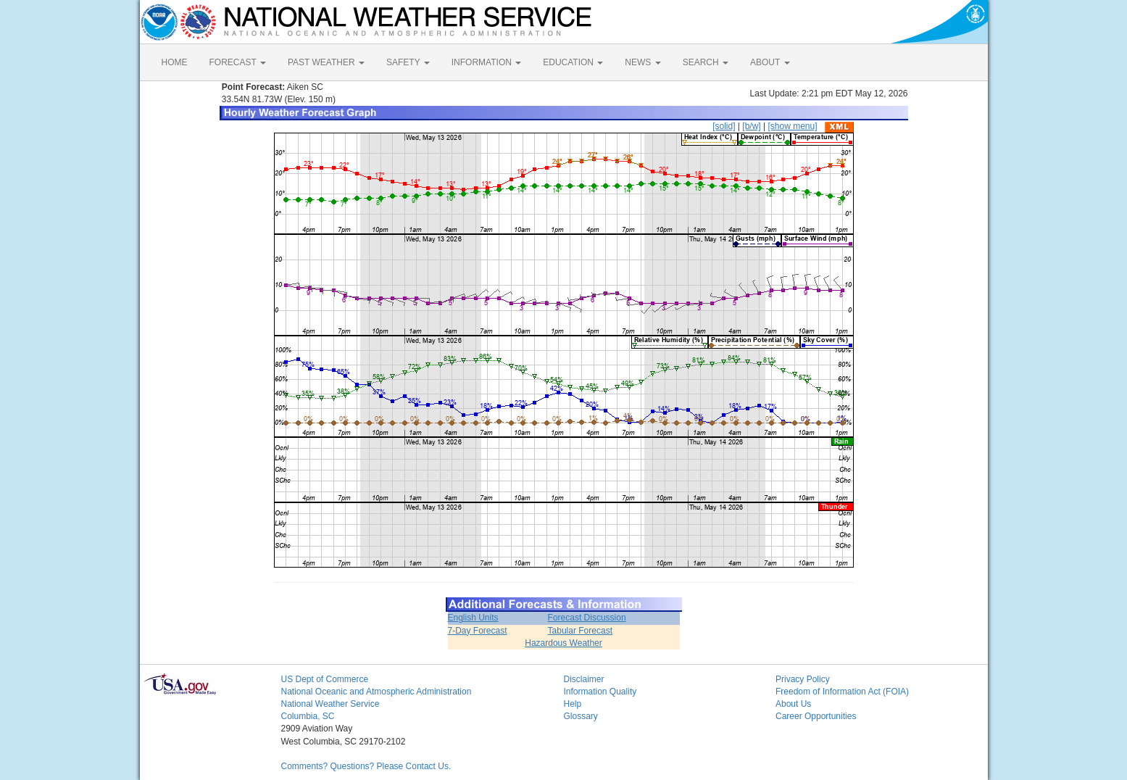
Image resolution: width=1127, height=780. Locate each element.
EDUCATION (573, 62)
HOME (175, 62)
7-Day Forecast (477, 631)
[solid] (723, 126)
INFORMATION (486, 62)
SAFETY (408, 62)
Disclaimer (584, 679)
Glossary (581, 716)
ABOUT (769, 62)
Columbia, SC (308, 716)
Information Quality (600, 691)
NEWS (642, 62)
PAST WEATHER (326, 62)
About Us (793, 704)
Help (573, 704)
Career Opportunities (815, 716)
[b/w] (751, 126)
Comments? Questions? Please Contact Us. (366, 766)
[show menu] (792, 126)
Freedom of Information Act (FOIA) (842, 691)
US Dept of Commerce (325, 679)
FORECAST (237, 62)
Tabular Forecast (580, 631)
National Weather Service (330, 704)
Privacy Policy (802, 679)
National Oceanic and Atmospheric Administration (376, 691)
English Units (473, 618)
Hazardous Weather (563, 643)
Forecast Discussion (587, 618)
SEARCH (705, 62)
